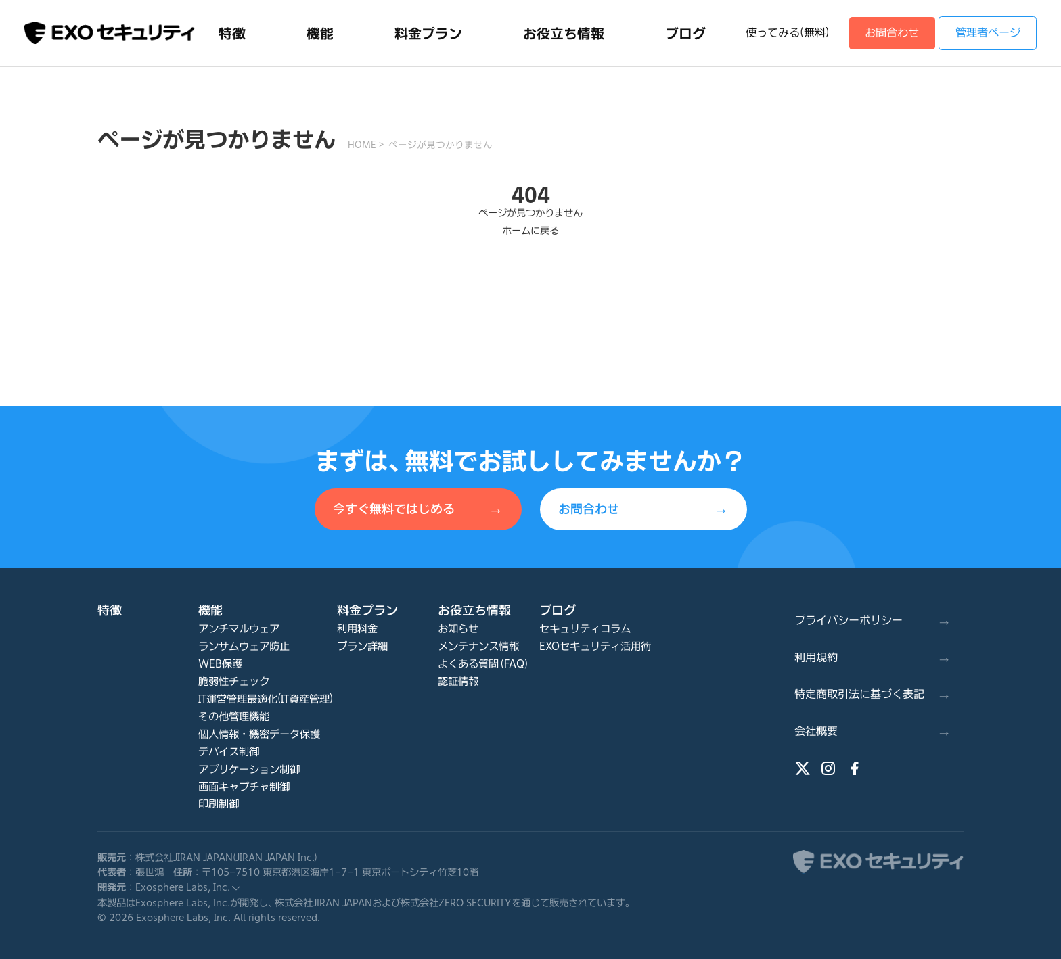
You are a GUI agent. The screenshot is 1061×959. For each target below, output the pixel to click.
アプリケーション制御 (249, 769)
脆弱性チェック (233, 681)
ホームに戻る (530, 230)
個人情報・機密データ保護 (259, 734)
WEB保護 (220, 664)
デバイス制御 (228, 752)
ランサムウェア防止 (244, 646)
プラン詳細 (362, 646)
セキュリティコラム (585, 629)
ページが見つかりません (440, 144)
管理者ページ (987, 32)
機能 (210, 610)
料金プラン (367, 610)
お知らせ (458, 629)
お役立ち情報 (474, 610)
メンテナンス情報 (478, 646)
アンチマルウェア (238, 629)
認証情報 (458, 681)
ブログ (557, 610)
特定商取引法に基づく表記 (872, 694)
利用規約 (872, 658)
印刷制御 (218, 804)
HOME (362, 144)
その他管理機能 (233, 716)
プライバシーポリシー (872, 620)
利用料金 (357, 629)
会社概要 (872, 731)
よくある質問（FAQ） (484, 664)
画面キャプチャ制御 (244, 787)
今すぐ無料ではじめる (418, 509)
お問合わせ (892, 32)
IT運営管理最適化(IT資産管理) (265, 699)
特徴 (109, 610)
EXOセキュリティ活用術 (595, 646)
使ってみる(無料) (788, 32)
